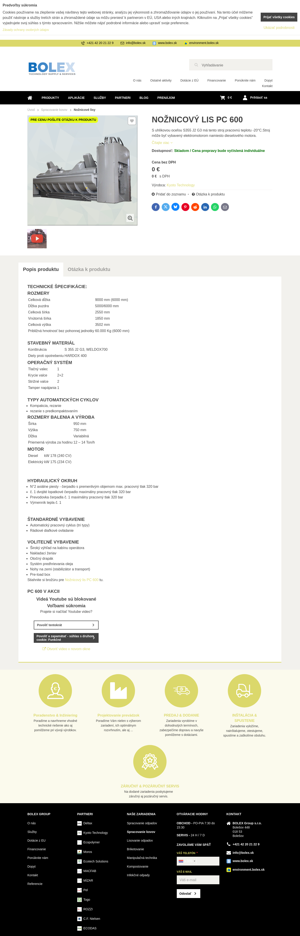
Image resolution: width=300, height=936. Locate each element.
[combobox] (187, 861)
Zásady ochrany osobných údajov (26, 30)
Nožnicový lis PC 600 (82, 580)
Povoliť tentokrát (49, 625)
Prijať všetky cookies (279, 17)
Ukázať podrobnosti (279, 28)
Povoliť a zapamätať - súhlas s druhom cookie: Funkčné (65, 637)
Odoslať (185, 893)
